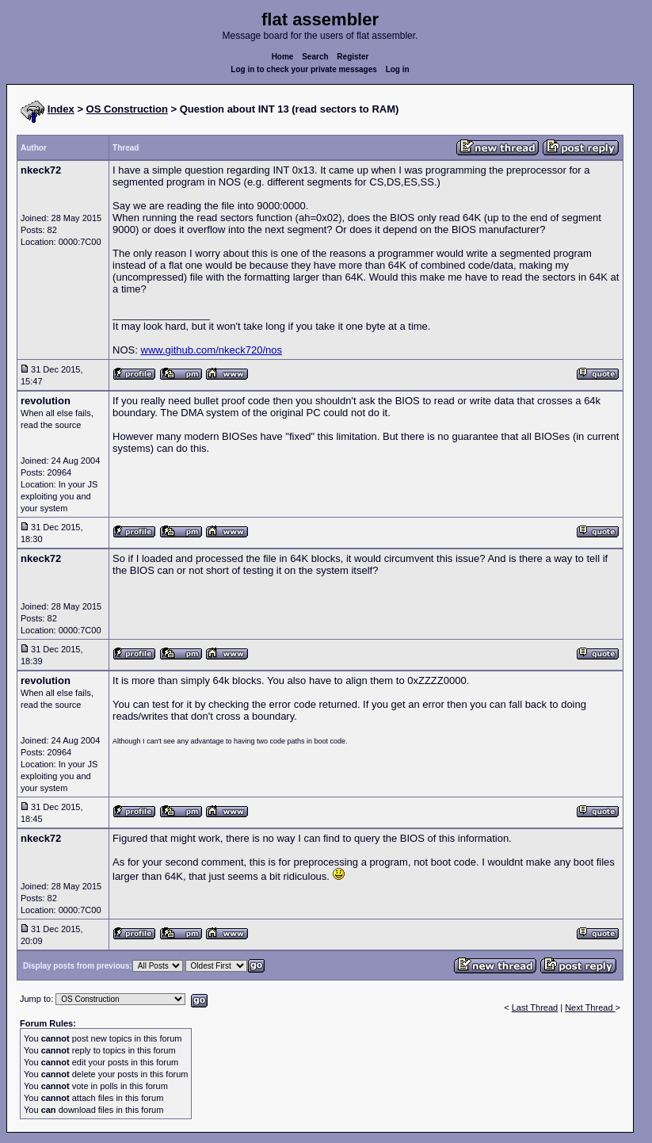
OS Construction (127, 109)
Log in (398, 69)
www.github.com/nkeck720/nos (211, 350)
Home (283, 56)
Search (315, 56)
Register (352, 56)
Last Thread (535, 1007)
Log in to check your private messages (304, 69)
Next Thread (590, 1007)
